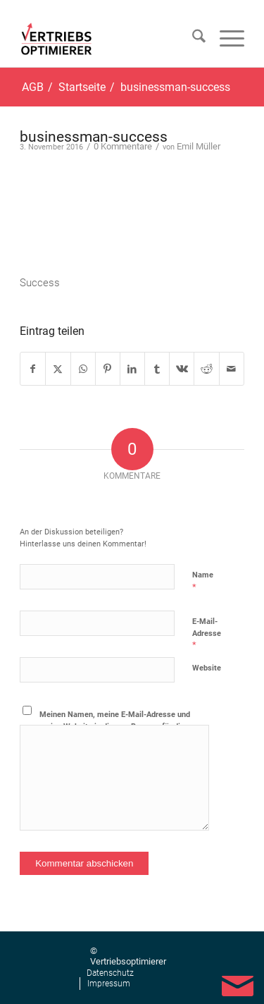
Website (206, 668)
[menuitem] (192, 39)
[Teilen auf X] (58, 369)
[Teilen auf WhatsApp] (83, 369)
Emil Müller (198, 146)
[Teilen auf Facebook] (32, 369)
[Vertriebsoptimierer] (59, 39)
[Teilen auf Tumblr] (157, 369)
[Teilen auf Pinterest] (108, 369)
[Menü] (225, 39)
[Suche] (192, 39)
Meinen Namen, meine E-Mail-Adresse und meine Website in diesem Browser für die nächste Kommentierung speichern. (114, 726)
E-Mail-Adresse (206, 633)
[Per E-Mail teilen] (232, 369)
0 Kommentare (123, 146)
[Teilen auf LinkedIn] (132, 369)
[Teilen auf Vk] (182, 369)
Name (202, 581)
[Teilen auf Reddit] (206, 369)
